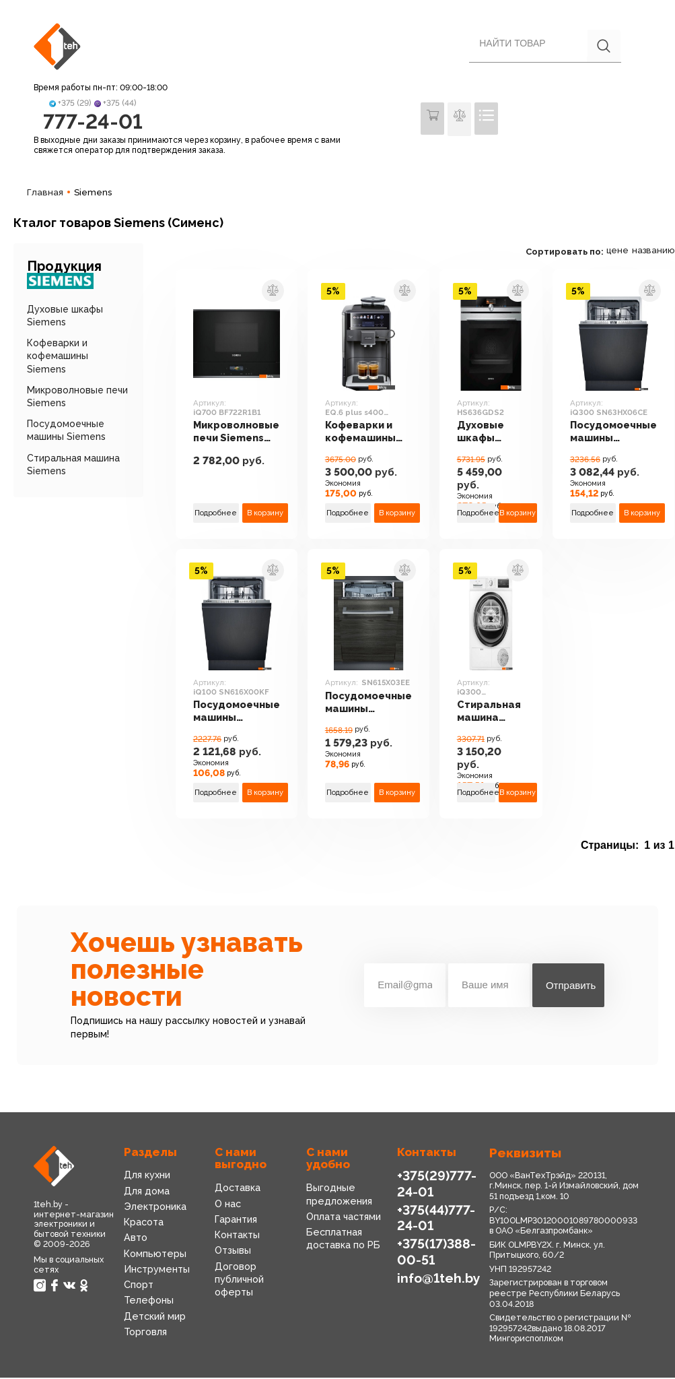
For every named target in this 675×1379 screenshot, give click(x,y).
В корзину (266, 514)
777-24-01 (92, 122)
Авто (135, 1239)
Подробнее (216, 514)
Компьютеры (154, 1255)
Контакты (237, 1236)
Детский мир (154, 1317)
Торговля (145, 1333)
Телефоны (148, 1301)
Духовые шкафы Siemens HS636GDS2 (491, 434)
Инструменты (156, 1270)
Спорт (138, 1286)
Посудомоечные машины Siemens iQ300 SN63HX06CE (620, 434)
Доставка (237, 1189)
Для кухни (147, 1177)
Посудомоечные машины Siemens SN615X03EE (371, 704)
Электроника (154, 1207)
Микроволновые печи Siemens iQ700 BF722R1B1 (237, 434)
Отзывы (233, 1251)
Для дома (147, 1192)
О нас (228, 1205)
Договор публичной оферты (239, 1280)
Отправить (571, 986)
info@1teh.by (438, 1278)
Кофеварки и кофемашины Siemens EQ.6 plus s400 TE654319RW (362, 434)
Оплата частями (343, 1218)
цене (625, 252)
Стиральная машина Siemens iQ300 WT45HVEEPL (496, 714)
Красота (144, 1223)
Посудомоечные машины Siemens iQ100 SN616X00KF (237, 714)
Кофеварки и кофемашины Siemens (57, 358)
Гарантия (236, 1220)
